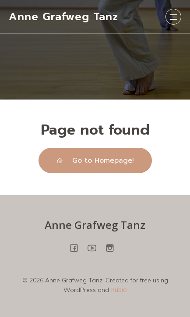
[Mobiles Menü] (173, 17)
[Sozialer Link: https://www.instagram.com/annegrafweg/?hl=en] (113, 247)
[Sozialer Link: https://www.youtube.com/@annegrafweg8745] (95, 247)
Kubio (119, 289)
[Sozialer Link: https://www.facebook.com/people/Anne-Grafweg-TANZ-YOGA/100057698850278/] (77, 247)
